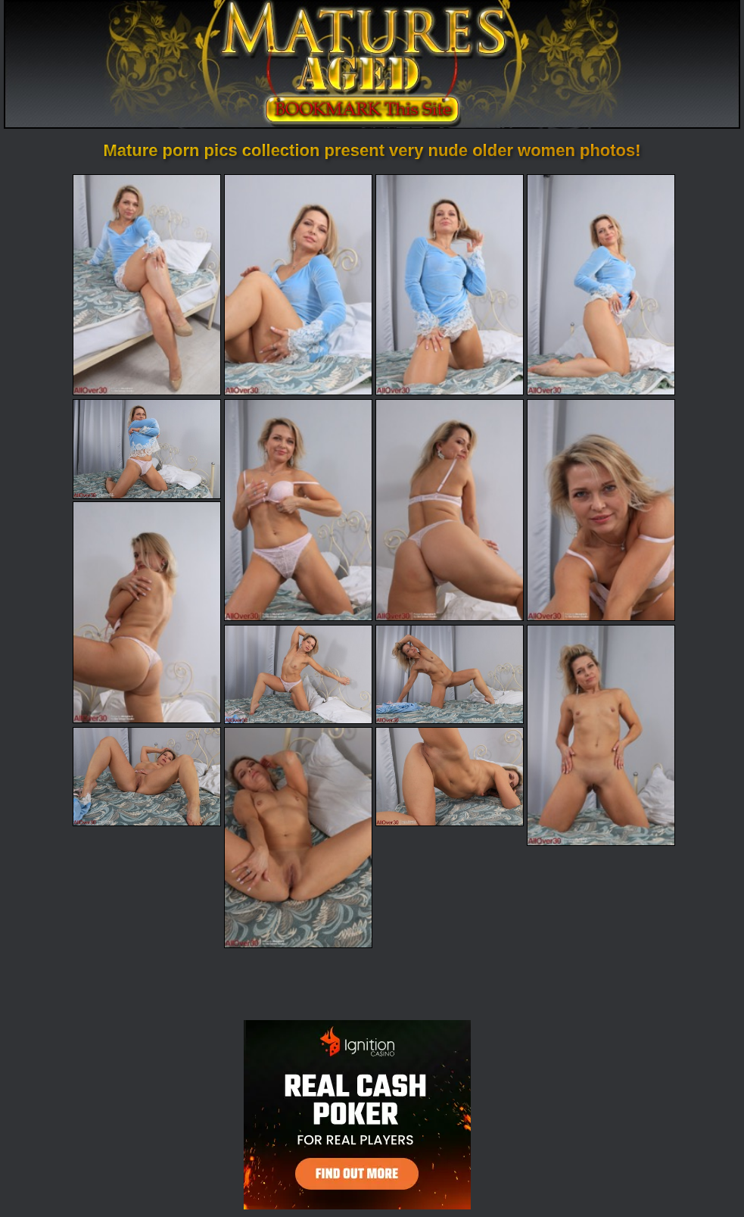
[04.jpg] (601, 284)
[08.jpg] (601, 509)
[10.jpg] (298, 674)
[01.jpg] (147, 284)
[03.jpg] (449, 284)
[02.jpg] (298, 284)
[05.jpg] (147, 448)
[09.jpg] (147, 611)
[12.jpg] (601, 735)
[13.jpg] (147, 776)
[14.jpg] (298, 837)
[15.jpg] (449, 776)
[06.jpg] (298, 509)
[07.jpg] (449, 509)
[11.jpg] (449, 674)
